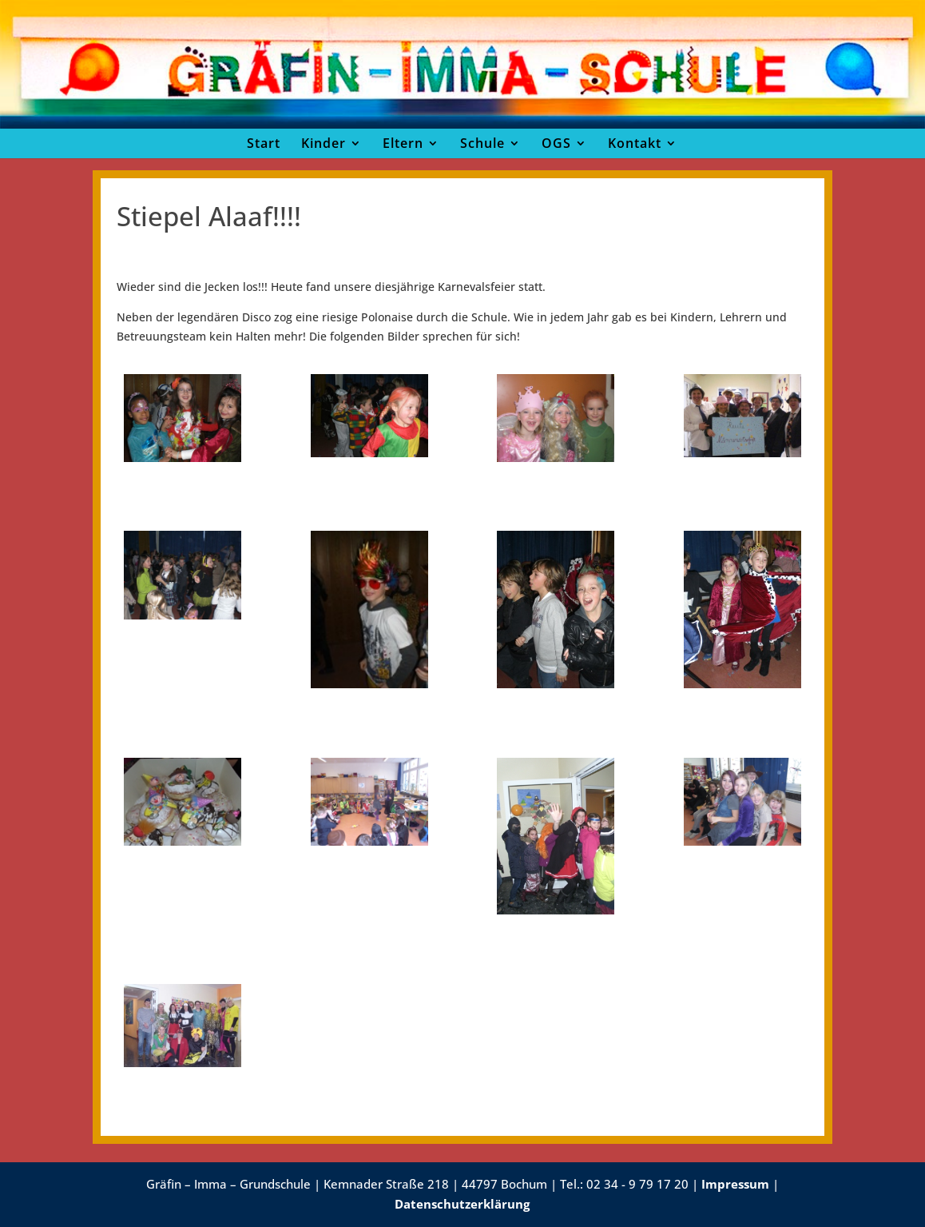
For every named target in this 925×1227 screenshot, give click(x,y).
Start (263, 143)
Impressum (735, 1184)
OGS (556, 143)
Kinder (323, 143)
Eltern (403, 143)
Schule (482, 143)
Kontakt (634, 143)
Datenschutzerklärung (462, 1204)
